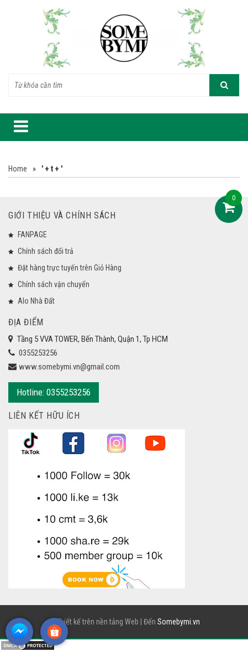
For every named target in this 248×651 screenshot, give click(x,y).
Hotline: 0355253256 (54, 392)
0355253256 (38, 353)
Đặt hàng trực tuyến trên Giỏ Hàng (70, 267)
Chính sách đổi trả (45, 251)
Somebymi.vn (178, 621)
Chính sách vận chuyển (53, 284)
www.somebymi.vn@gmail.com (69, 367)
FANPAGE (32, 234)
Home (17, 168)
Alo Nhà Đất (36, 300)
